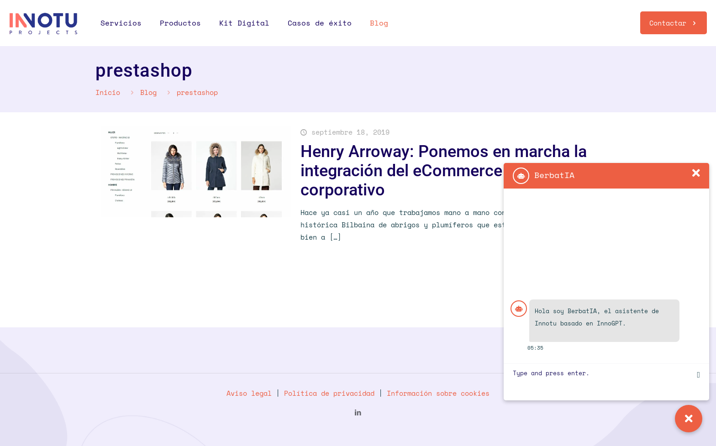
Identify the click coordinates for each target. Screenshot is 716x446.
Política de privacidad (329, 393)
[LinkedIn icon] (358, 412)
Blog (148, 92)
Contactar (673, 23)
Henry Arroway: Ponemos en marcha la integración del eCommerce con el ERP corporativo (443, 170)
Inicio (107, 92)
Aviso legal (249, 393)
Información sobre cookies (438, 393)
